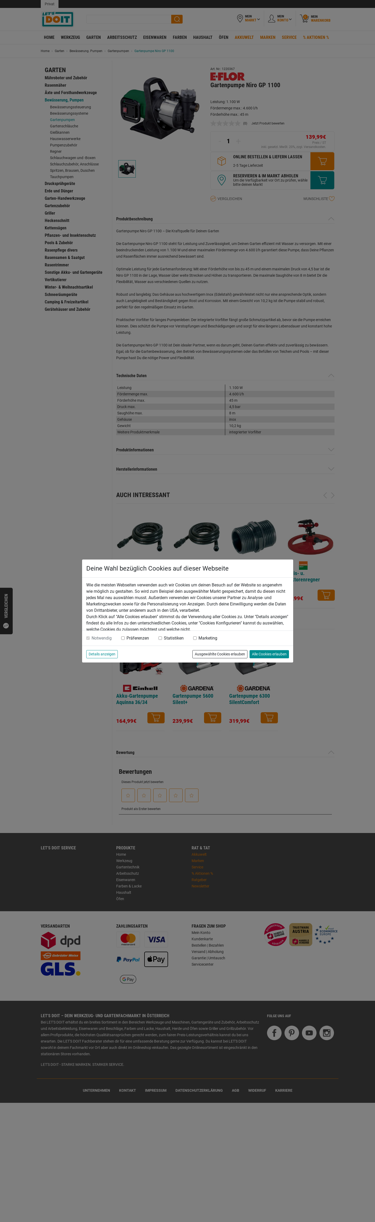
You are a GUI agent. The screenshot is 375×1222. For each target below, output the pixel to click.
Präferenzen (137, 638)
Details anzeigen (102, 654)
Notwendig (102, 638)
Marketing (207, 638)
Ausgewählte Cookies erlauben (220, 654)
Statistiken (174, 638)
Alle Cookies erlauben (269, 654)
